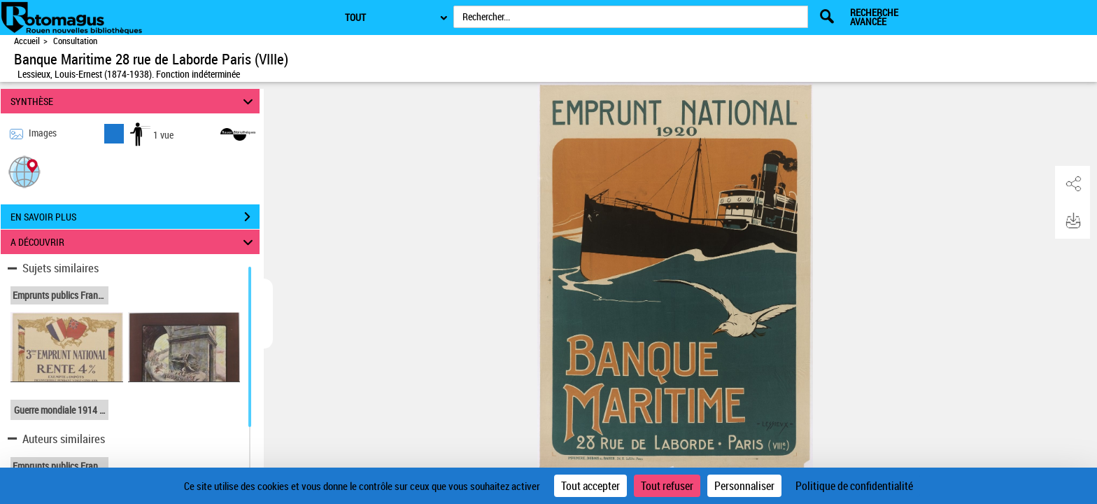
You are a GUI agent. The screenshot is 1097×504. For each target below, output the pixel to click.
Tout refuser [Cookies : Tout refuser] (667, 485)
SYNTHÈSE (133, 101)
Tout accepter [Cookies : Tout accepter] (590, 485)
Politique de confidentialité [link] (854, 485)
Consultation (75, 41)
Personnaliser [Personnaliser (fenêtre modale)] (744, 485)
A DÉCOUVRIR (133, 242)
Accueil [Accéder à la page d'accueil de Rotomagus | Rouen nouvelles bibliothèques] (27, 41)
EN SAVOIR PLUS (135, 217)
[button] (24, 171)
